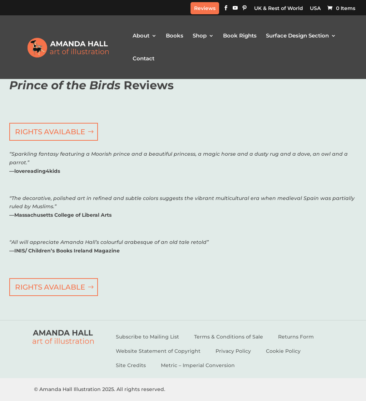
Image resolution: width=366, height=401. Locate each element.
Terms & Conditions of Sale (228, 337)
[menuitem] (278, 10)
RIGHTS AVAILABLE (50, 131)
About (141, 36)
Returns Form (296, 337)
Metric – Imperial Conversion (198, 365)
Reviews (205, 8)
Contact (143, 59)
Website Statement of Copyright (158, 351)
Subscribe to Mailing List (147, 337)
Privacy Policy (233, 351)
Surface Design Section (297, 36)
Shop (200, 36)
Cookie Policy (283, 351)
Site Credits (131, 365)
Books (174, 36)
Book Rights (240, 36)
